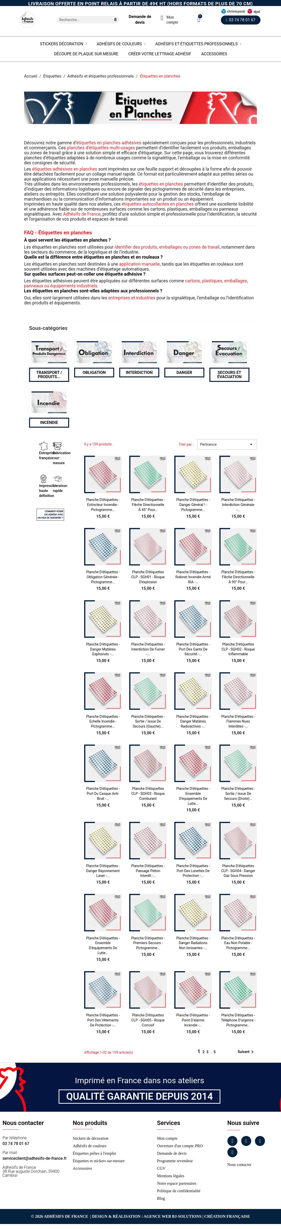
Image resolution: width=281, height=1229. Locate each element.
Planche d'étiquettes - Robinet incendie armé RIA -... (193, 577)
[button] (199, 19)
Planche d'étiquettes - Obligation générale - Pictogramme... (103, 577)
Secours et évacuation (229, 374)
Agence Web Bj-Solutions (172, 1216)
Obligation (94, 372)
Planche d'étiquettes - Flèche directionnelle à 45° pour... (148, 505)
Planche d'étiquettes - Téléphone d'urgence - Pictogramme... (238, 1020)
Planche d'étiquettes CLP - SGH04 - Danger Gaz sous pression (238, 871)
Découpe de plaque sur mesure (86, 54)
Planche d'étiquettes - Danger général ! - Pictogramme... (193, 505)
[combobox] (82, 20)
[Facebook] (232, 1141)
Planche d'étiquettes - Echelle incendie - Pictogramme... (103, 722)
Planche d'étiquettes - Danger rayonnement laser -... (103, 871)
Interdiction (139, 372)
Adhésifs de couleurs (121, 44)
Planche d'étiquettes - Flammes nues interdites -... (238, 722)
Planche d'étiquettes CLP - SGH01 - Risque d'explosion (148, 577)
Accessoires (214, 54)
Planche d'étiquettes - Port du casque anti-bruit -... (103, 794)
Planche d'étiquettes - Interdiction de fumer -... (148, 649)
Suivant (246, 1052)
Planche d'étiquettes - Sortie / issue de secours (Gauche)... (148, 722)
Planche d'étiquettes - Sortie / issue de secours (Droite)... (238, 794)
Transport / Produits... (49, 374)
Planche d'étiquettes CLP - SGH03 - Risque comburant (148, 794)
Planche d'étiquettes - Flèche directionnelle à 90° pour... (238, 577)
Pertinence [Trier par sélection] (227, 444)
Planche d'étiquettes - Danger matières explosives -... (103, 649)
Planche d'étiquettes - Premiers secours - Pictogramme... (148, 943)
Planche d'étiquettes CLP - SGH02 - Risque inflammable (238, 649)
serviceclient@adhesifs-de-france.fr (35, 1158)
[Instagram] (246, 1141)
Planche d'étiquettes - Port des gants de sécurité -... (193, 649)
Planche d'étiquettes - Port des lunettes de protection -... (193, 871)
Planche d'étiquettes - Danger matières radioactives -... (193, 722)
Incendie (49, 422)
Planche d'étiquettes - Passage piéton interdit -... (148, 871)
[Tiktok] (232, 1152)
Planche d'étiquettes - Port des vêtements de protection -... (103, 1020)
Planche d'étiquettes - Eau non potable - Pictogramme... (238, 943)
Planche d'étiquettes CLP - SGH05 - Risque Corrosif (148, 1020)
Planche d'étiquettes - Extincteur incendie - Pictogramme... (103, 505)
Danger (184, 372)
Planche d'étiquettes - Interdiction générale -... (238, 505)
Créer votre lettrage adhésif (159, 54)
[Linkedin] (260, 1141)
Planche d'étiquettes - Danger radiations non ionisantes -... (193, 943)
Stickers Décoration (63, 44)
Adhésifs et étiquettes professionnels (198, 44)
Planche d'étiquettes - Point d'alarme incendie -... (193, 1020)
